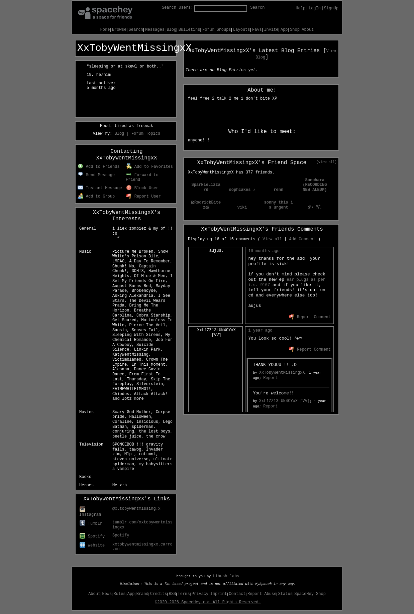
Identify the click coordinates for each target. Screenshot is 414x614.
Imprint (218, 594)
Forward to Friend (142, 177)
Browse (119, 29)
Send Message (96, 175)
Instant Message (100, 188)
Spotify (92, 536)
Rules (120, 594)
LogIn (315, 8)
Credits (158, 594)
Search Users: (177, 7)
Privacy (200, 594)
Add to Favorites (149, 166)
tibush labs (226, 576)
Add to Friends (98, 166)
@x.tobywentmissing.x (136, 508)
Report (270, 378)
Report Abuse (261, 594)
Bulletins (189, 29)
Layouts (241, 29)
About (308, 29)
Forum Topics (145, 133)
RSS (172, 594)
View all (272, 239)
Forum (208, 29)
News (107, 594)
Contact (237, 594)
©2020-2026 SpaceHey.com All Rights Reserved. (208, 602)
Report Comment (310, 317)
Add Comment (302, 239)
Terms (184, 594)
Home (105, 29)
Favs (257, 29)
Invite (271, 29)
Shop (295, 29)
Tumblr (91, 523)
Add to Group (96, 196)
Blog (171, 29)
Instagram (90, 512)
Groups (223, 29)
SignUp (331, 8)
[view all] (326, 162)
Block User (142, 188)
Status (285, 594)
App (284, 29)
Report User (143, 196)
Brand (142, 594)
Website (92, 545)
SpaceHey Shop (310, 594)
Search (257, 7)
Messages (155, 29)
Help (300, 8)
